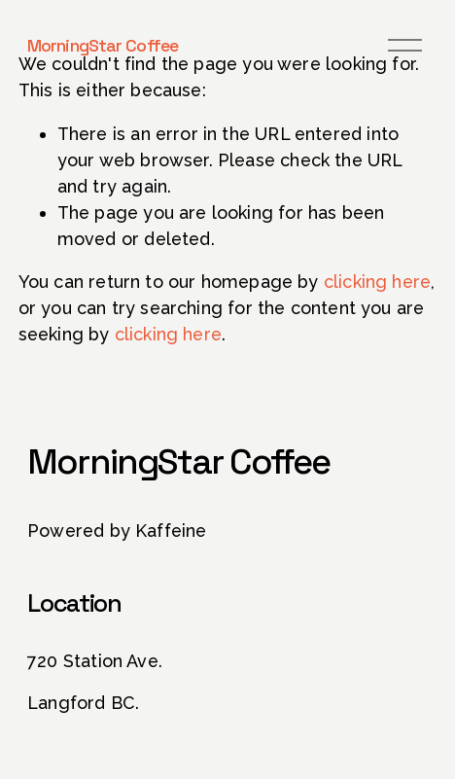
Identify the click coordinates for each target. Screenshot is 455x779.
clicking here (377, 281)
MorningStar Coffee (102, 45)
